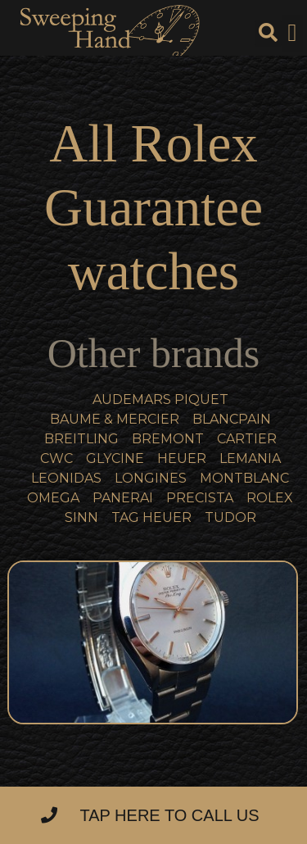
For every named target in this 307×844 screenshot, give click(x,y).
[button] (292, 33)
